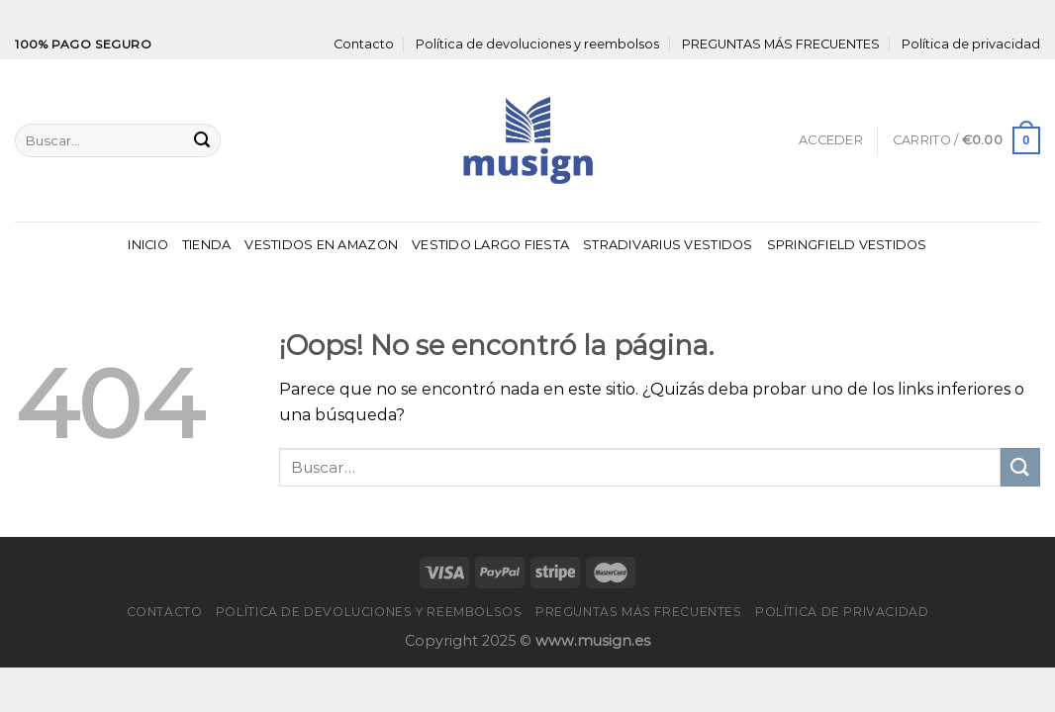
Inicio (148, 244)
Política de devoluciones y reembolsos (537, 44)
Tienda (207, 244)
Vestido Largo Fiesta (490, 244)
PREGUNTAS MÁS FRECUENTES (781, 44)
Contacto (364, 44)
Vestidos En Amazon (321, 244)
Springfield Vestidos (847, 244)
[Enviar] (202, 140)
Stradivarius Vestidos (667, 244)
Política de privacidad (971, 44)
